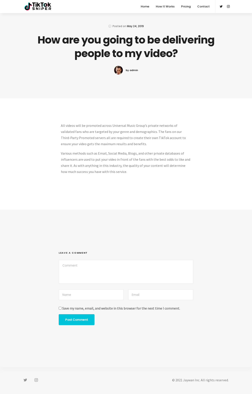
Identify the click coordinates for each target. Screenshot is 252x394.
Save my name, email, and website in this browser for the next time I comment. (121, 308)
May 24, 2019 (135, 26)
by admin (132, 70)
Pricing (186, 6)
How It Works (165, 6)
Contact (203, 6)
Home (145, 6)
